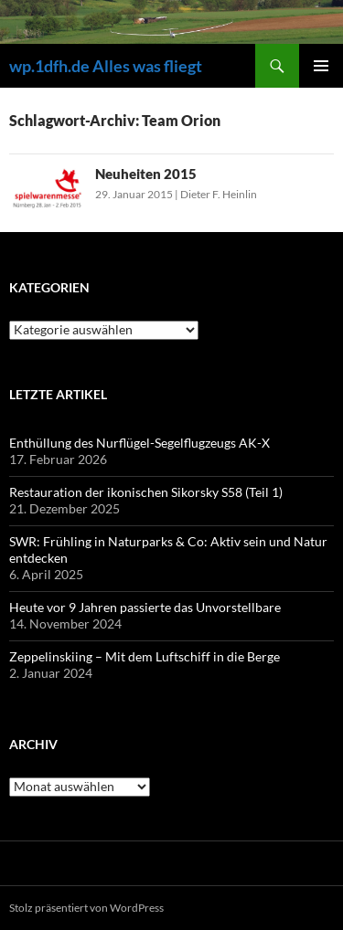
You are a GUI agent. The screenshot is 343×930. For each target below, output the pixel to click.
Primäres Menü (321, 66)
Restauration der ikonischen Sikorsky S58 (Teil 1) (146, 492)
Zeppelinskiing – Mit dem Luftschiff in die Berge (144, 656)
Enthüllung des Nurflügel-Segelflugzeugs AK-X (139, 442)
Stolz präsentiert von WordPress (86, 907)
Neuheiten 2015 (146, 173)
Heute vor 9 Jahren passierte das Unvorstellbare (145, 607)
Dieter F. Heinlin (218, 194)
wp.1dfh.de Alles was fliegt (105, 66)
